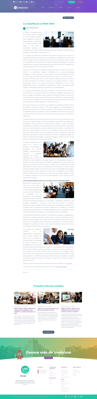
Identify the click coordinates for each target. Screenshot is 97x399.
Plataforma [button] (51, 7)
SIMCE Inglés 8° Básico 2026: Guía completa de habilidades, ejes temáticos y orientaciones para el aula (24, 311)
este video (69, 263)
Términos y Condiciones (37, 396)
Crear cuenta (79, 2)
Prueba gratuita (52, 373)
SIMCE (50, 379)
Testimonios (51, 375)
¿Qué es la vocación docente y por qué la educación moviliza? (48, 309)
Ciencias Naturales (64, 388)
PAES (33, 2)
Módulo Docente (64, 373)
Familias (22, 2)
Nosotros (74, 373)
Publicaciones (75, 370)
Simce (28, 2)
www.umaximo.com (61, 267)
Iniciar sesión (71, 2)
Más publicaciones (68, 17)
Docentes (51, 370)
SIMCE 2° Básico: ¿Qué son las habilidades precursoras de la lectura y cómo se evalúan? (70, 310)
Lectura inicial (63, 384)
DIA (50, 381)
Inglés (62, 386)
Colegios (16, 2)
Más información (48, 357)
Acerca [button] (68, 7)
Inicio (43, 7)
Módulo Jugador (64, 372)
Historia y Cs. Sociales (65, 390)
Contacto (78, 7)
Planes (61, 7)
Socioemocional (64, 391)
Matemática (63, 381)
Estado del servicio (46, 396)
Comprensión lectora (65, 383)
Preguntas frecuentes (65, 377)
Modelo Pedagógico (77, 372)
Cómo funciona (64, 370)
